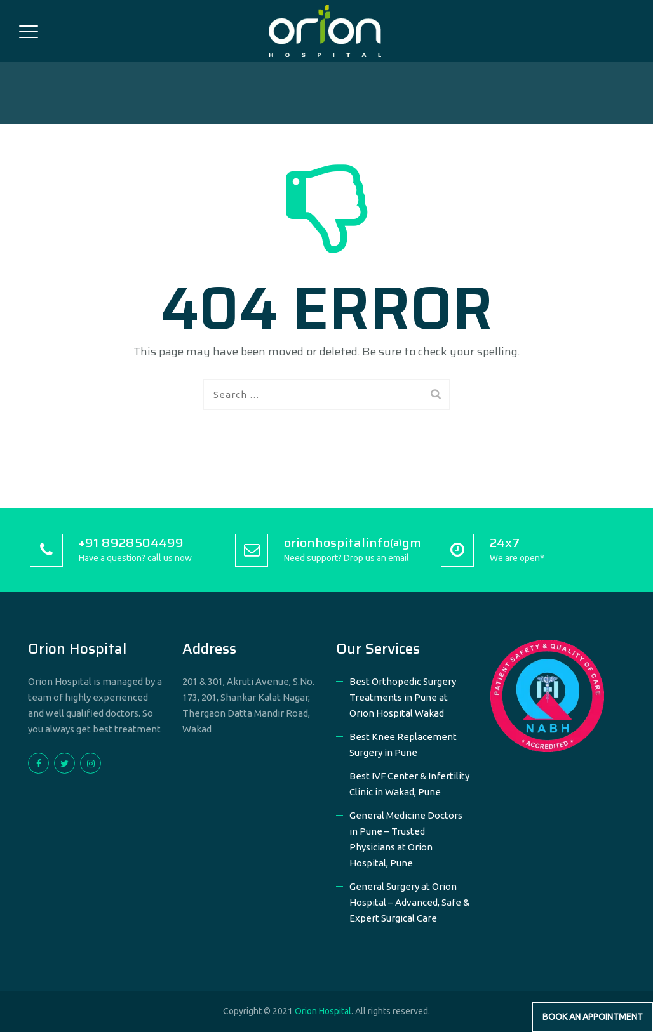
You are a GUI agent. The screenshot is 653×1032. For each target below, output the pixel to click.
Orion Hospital (323, 1011)
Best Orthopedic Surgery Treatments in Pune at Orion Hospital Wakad (402, 697)
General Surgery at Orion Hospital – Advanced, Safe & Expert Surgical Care (409, 902)
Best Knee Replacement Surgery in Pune (403, 744)
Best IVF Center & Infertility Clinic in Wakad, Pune (409, 784)
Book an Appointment (592, 1017)
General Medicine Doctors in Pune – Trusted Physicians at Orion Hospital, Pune (405, 839)
